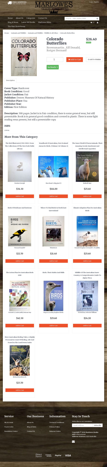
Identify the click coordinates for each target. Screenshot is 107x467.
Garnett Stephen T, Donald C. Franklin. (87, 248)
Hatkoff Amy (87, 183)
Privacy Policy (54, 427)
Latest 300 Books (28, 22)
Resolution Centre (11, 431)
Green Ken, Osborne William (87, 312)
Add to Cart (74, 59)
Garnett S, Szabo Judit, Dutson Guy (19, 312)
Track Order (8, 427)
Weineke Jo (53, 248)
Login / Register (94, 2)
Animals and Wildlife (18, 33)
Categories (30, 18)
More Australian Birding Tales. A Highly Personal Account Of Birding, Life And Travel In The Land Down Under (20, 340)
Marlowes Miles (44, 22)
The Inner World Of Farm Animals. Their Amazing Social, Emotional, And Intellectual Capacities (87, 146)
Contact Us (42, 18)
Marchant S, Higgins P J (53, 183)
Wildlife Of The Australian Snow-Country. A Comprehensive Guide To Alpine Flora (87, 275)
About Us (19, 18)
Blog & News (13, 22)
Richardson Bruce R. (19, 377)
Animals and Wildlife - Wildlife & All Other (43, 33)
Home (10, 18)
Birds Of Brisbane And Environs (20, 208)
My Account (8, 422)
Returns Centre (55, 431)
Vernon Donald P (19, 248)
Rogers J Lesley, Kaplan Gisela (53, 312)
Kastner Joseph (20, 183)
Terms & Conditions (56, 422)
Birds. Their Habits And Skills (53, 272)
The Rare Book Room (16, 26)
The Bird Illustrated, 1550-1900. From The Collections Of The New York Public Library (19, 146)
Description (10, 80)
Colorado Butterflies (67, 33)
